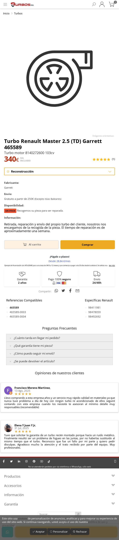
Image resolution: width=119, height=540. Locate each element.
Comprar (87, 244)
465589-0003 (18, 312)
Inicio (6, 13)
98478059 (94, 312)
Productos (59, 476)
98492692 (94, 316)
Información (59, 494)
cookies (22, 518)
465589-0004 (18, 316)
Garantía (59, 504)
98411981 (94, 307)
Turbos (18, 13)
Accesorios (59, 485)
